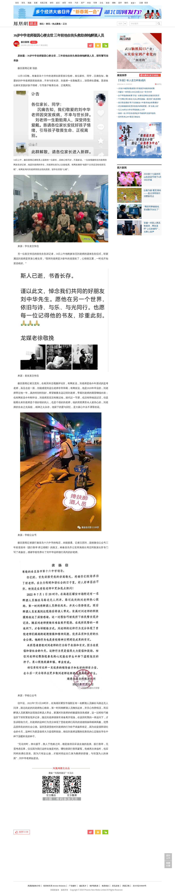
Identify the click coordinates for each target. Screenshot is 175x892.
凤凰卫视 (43, 3)
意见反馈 (115, 886)
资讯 (23, 3)
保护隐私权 (94, 886)
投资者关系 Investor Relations (54, 886)
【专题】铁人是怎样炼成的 (131, 80)
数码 (126, 3)
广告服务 (72, 886)
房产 (83, 3)
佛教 (114, 3)
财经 (51, 3)
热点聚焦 (56, 24)
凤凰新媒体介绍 (34, 886)
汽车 (76, 3)
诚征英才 (82, 886)
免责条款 (105, 886)
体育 (64, 3)
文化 (101, 3)
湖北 (42, 24)
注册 (141, 3)
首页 (17, 3)
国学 (120, 3)
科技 (89, 3)
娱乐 (58, 3)
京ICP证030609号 (139, 886)
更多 (132, 3)
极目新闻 (25, 42)
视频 (29, 3)
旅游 (107, 3)
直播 (35, 3)
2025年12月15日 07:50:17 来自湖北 (34, 45)
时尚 (70, 3)
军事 (95, 3)
